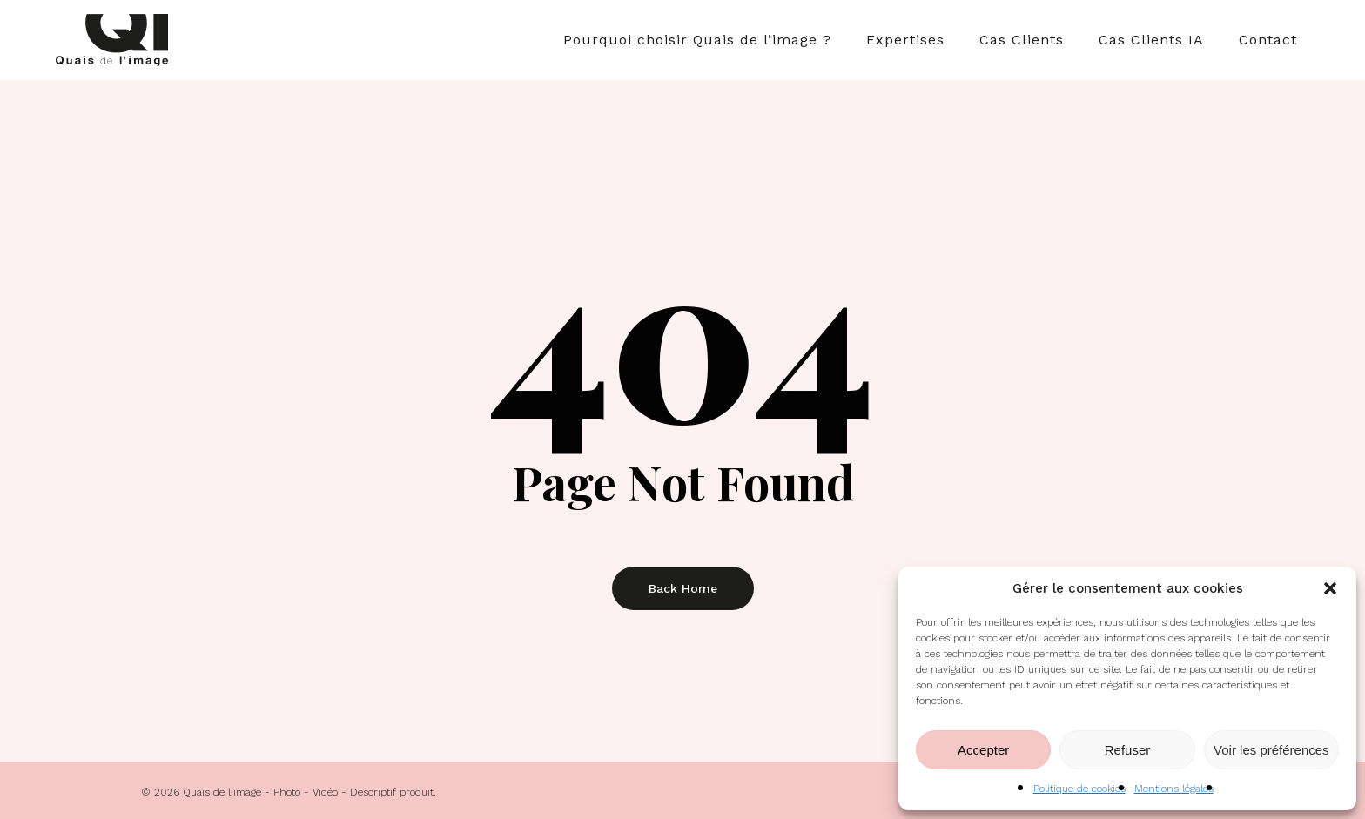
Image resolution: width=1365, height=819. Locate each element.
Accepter (983, 749)
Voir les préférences (1271, 749)
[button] (1330, 588)
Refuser (1128, 749)
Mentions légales (1174, 788)
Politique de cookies (1079, 788)
